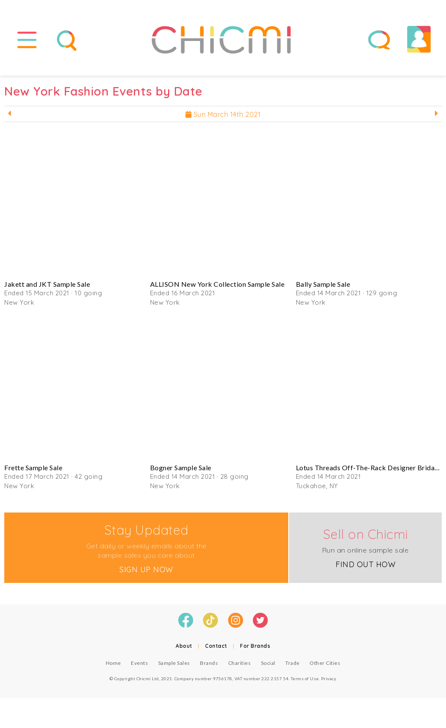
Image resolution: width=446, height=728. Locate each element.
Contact (216, 646)
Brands (209, 663)
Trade (292, 663)
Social (268, 663)
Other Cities (325, 663)
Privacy (328, 678)
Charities (239, 663)
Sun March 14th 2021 (223, 114)
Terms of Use (305, 678)
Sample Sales (174, 663)
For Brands (255, 646)
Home (113, 663)
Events (139, 663)
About (184, 646)
